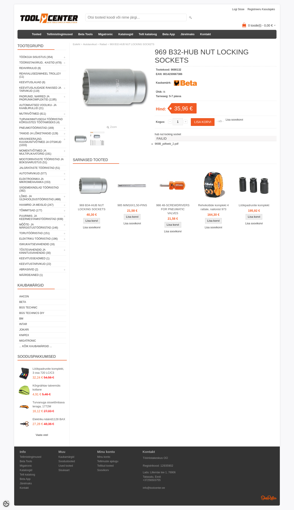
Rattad (103, 44)
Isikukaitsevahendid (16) (37, 244)
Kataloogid (125, 34)
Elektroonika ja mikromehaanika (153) (34, 180)
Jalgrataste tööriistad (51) (39, 167)
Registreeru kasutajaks (261, 9)
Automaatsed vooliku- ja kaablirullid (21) (37, 107)
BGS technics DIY (31, 313)
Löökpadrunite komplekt (254, 205)
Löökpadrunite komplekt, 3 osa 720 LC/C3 (48, 370)
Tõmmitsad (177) (30, 210)
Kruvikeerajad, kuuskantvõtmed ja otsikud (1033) (40, 142)
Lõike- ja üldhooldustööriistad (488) (40, 198)
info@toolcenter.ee (154, 487)
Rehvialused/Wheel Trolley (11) (40, 75)
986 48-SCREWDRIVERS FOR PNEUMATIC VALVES (173, 209)
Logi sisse (238, 9)
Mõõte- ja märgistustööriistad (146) (38, 226)
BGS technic (28, 307)
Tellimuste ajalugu (107, 461)
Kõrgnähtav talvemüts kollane (46, 387)
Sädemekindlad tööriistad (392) (39, 189)
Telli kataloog (148, 34)
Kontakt (205, 34)
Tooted (36, 34)
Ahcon (24, 296)
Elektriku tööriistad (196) (38, 238)
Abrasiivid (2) (28, 269)
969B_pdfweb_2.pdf (166, 143)
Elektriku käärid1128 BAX (49, 419)
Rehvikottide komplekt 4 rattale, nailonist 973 (213, 207)
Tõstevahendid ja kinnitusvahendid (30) (35, 251)
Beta (22, 302)
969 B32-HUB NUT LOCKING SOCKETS (132, 44)
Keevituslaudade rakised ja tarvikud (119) (40, 89)
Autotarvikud (90, 44)
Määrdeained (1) (31, 275)
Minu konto (103, 456)
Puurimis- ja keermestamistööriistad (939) (41, 217)
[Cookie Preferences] (6, 504)
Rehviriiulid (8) (30, 68)
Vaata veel (42, 435)
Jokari (24, 329)
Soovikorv (103, 470)
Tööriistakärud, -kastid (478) (40, 62)
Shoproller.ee (269, 498)
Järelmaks (187, 34)
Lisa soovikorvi (234, 119)
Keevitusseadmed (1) (34, 258)
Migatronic (105, 34)
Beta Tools (85, 34)
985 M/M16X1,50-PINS (132, 205)
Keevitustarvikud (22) (35, 264)
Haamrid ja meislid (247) (36, 204)
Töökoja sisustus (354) (36, 57)
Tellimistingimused (60, 34)
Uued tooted (65, 465)
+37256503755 (152, 480)
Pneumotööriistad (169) (36, 127)
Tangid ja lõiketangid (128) (38, 133)
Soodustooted (66, 461)
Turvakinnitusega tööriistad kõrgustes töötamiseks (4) (41, 121)
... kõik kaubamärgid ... (35, 346)
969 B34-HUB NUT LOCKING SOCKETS (91, 207)
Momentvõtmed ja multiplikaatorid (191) (35, 152)
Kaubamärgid (66, 456)
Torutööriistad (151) (34, 233)
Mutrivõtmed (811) (32, 113)
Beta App (168, 34)
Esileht (76, 44)
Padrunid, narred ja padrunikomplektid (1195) (38, 98)
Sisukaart (64, 470)
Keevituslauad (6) (32, 82)
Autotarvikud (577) (33, 173)
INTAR (23, 324)
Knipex (24, 335)
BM (21, 318)
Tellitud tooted (105, 465)
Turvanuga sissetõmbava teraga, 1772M (49, 404)
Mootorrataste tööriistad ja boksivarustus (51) (41, 161)
